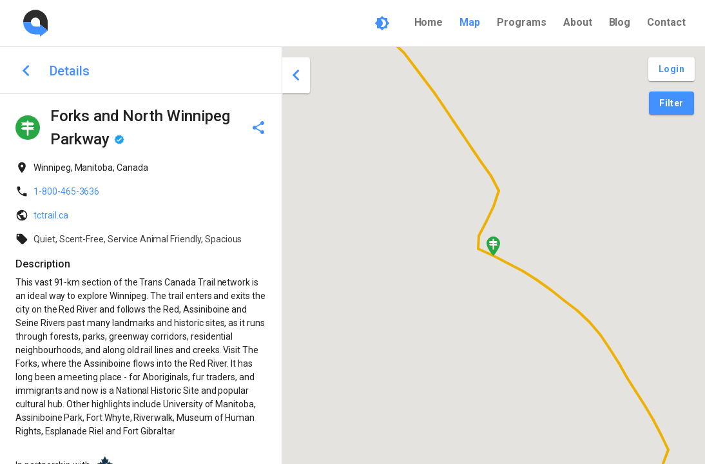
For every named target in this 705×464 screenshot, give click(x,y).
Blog (620, 22)
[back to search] (26, 70)
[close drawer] (296, 75)
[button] (493, 246)
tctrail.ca (51, 215)
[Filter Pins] (671, 103)
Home (428, 22)
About (577, 22)
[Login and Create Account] (671, 69)
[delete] (258, 127)
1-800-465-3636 (66, 191)
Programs (521, 22)
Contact (666, 22)
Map (469, 22)
